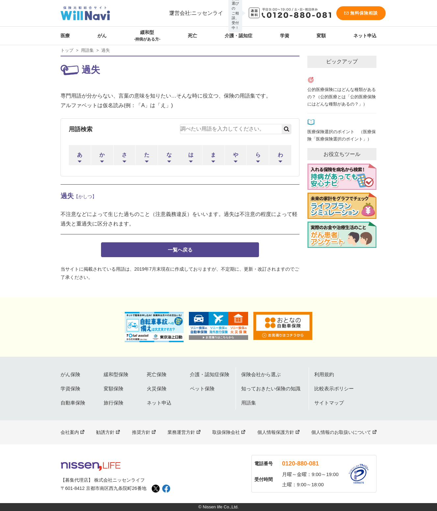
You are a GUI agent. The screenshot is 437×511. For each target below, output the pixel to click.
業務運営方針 (181, 432)
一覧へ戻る (180, 250)
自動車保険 (73, 403)
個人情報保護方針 (275, 432)
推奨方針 (141, 432)
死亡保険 (157, 374)
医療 (65, 35)
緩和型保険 (116, 374)
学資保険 (70, 388)
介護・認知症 (238, 35)
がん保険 (70, 374)
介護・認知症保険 (209, 374)
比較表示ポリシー (334, 388)
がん (102, 35)
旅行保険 (113, 403)
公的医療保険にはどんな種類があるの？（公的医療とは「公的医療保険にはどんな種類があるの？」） (341, 97)
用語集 (87, 50)
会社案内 (70, 432)
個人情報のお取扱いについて (341, 432)
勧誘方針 (105, 432)
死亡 (192, 35)
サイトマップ (329, 403)
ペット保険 (202, 388)
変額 (321, 35)
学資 (284, 35)
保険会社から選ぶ (261, 374)
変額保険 (113, 388)
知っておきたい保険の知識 (270, 388)
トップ (67, 50)
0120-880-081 (300, 463)
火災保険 (157, 388)
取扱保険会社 (226, 432)
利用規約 (324, 374)
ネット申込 (364, 35)
